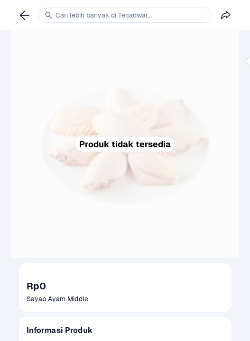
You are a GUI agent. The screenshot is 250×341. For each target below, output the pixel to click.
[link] (24, 15)
